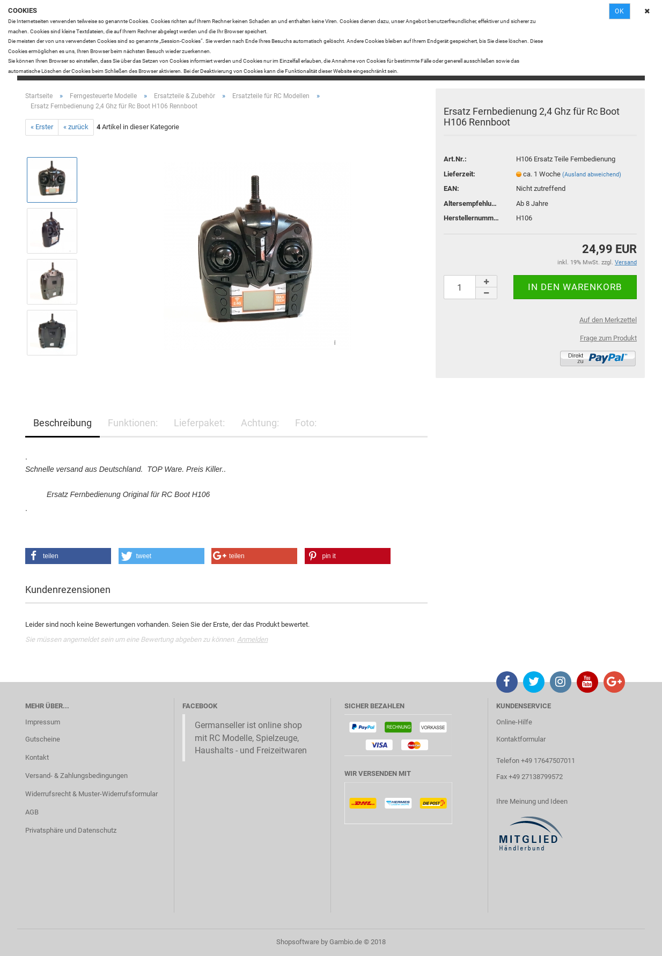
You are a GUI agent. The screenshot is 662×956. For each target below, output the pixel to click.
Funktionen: (133, 422)
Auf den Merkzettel (608, 320)
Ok (619, 11)
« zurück (76, 127)
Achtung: (260, 422)
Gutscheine (42, 739)
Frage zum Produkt (608, 338)
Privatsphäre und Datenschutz (70, 830)
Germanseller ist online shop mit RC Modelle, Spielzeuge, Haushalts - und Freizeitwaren (251, 737)
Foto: (306, 422)
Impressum (42, 722)
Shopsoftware (297, 942)
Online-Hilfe (514, 722)
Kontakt (37, 757)
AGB (32, 812)
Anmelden (252, 639)
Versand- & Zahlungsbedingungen (76, 776)
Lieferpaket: (199, 422)
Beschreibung (62, 422)
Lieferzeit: (459, 174)
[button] (68, 556)
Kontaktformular (521, 739)
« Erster (42, 127)
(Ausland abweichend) (591, 174)
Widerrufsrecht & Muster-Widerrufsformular (91, 794)
